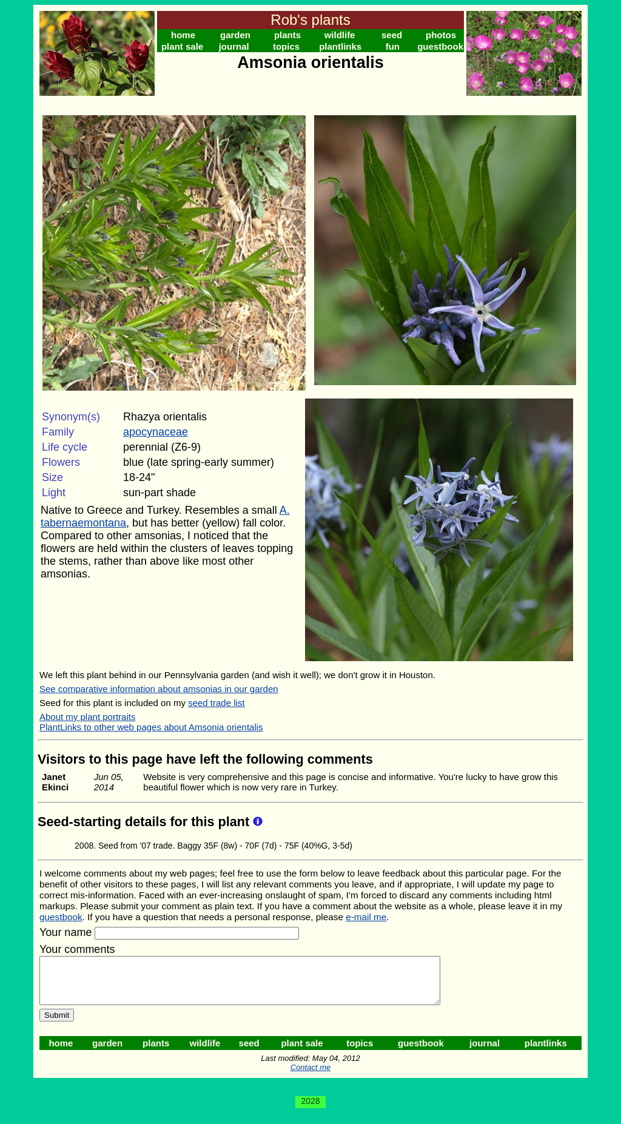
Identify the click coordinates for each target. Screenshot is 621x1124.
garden (235, 35)
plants (287, 35)
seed (391, 35)
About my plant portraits (87, 717)
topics (286, 46)
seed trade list (216, 703)
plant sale (182, 46)
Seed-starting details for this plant (145, 821)
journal (234, 46)
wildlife (339, 35)
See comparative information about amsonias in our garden (158, 689)
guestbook (440, 46)
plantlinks (340, 46)
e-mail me (366, 917)
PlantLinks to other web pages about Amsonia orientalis (151, 727)
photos (441, 35)
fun (393, 46)
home (183, 35)
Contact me (310, 1076)
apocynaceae (155, 432)
